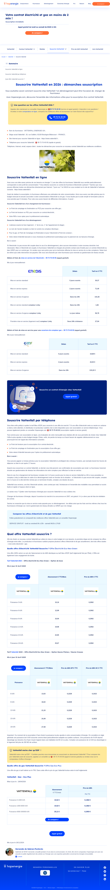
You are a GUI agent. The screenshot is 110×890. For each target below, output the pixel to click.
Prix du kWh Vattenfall (79, 49)
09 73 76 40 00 (51, 258)
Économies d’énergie (63, 3)
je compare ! (23, 577)
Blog (89, 3)
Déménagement (48, 3)
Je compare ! (101, 4)
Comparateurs (24, 3)
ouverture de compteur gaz (51, 330)
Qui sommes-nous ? (74, 871)
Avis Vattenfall (97, 49)
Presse (84, 871)
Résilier (42, 49)
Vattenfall (10, 49)
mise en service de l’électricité (32, 258)
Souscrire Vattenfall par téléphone (16, 74)
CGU (45, 888)
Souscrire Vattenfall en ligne (14, 69)
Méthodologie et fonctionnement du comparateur (67, 888)
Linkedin (20, 856)
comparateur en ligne (29, 112)
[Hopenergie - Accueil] (11, 4)
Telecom (81, 3)
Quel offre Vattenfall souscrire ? (15, 79)
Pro (74, 3)
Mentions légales (51, 888)
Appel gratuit (71, 397)
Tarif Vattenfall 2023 (14, 561)
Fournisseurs (36, 3)
